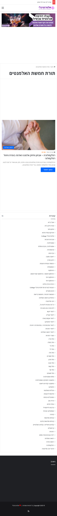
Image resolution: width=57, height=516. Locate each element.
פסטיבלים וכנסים (49, 397)
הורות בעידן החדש (48, 284)
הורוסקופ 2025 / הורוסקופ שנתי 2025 (42, 274)
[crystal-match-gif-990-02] (28, 20)
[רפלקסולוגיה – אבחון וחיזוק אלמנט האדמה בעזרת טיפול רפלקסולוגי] (28, 135)
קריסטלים (51, 428)
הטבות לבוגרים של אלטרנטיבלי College (42, 287)
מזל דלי (52, 349)
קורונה (52, 414)
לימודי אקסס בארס (48, 318)
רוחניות (51, 431)
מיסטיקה (51, 387)
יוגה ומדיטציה (50, 301)
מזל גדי (52, 346)
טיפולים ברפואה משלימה (46, 298)
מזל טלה (51, 353)
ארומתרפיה (50, 250)
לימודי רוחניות (50, 329)
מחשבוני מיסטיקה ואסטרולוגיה (44, 380)
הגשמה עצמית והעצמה (47, 263)
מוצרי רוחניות (50, 335)
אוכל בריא (51, 222)
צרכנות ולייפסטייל (48, 407)
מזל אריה (51, 339)
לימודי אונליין (50, 315)
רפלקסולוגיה (50, 445)
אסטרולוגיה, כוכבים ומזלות (46, 246)
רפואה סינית (50, 442)
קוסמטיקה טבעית (48, 411)
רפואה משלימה (49, 438)
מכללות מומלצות (49, 390)
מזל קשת (51, 366)
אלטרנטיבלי (15, 505)
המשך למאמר (47, 170)
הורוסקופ (51, 270)
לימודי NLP (50, 311)
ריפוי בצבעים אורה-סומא (46, 435)
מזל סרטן (51, 359)
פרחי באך (51, 401)
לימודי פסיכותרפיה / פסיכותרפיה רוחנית (42, 325)
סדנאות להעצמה (49, 394)
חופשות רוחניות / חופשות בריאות (44, 294)
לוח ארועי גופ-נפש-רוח (47, 308)
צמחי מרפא (50, 404)
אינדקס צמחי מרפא (48, 233)
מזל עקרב (51, 363)
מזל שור (51, 370)
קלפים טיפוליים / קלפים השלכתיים (43, 425)
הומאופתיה (50, 267)
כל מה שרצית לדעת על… (46, 305)
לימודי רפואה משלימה (47, 332)
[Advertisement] (28, 482)
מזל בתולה (51, 342)
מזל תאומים (50, 373)
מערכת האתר (50, 152)
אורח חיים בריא (49, 226)
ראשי (53, 67)
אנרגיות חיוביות (49, 239)
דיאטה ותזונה (50, 257)
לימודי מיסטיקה (49, 322)
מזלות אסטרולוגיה (48, 377)
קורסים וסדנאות (49, 418)
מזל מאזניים (50, 356)
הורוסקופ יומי (50, 277)
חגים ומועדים (50, 291)
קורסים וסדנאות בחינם (47, 421)
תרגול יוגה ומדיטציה (48, 449)
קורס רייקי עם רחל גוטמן (44, 2)
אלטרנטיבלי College (47, 236)
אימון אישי (51, 229)
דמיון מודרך (50, 260)
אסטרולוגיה (50, 243)
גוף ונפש (51, 253)
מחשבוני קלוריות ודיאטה (46, 383)
